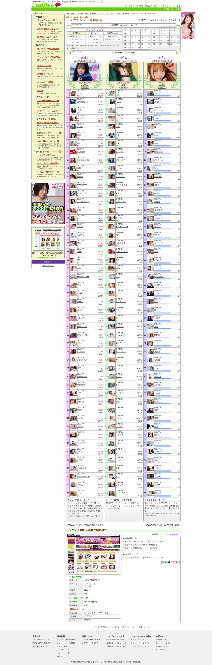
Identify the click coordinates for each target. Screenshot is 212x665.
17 (149, 41)
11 (129, 41)
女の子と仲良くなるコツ (48, 29)
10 (149, 37)
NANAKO (158, 152)
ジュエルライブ (94, 39)
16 (145, 41)
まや (156, 368)
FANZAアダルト (113, 33)
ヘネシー (120, 443)
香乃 (156, 301)
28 (139, 48)
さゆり (157, 351)
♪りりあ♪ (158, 385)
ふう (156, 135)
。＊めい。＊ (83, 201)
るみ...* (157, 226)
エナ (156, 343)
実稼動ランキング (45, 74)
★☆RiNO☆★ (83, 476)
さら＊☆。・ (160, 110)
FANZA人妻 (112, 36)
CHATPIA (76, 33)
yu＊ (79, 218)
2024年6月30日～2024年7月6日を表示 (162, 525)
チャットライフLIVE (112, 39)
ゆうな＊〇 (82, 193)
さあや (80, 126)
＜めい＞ (120, 285)
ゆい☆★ (81, 152)
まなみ (157, 393)
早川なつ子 (82, 385)
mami (118, 401)
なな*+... (119, 426)
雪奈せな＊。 (83, 102)
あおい (80, 426)
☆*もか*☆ (159, 218)
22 (142, 44)
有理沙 (80, 310)
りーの (80, 301)
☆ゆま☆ (158, 176)
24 (149, 44)
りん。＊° (158, 243)
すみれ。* (81, 293)
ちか (79, 143)
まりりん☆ (121, 351)
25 (129, 48)
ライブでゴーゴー (94, 42)
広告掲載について (162, 639)
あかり (80, 418)
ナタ (79, 493)
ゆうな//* (81, 443)
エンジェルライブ (76, 39)
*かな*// (157, 376)
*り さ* (157, 235)
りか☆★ (120, 435)
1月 (125, 30)
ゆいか (157, 435)
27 (135, 48)
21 (139, 44)
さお (79, 268)
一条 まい (82, 326)
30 (145, 48)
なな (118, 276)
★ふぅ (80, 93)
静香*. (79, 410)
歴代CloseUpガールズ (47, 37)
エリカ (157, 468)
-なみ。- (80, 110)
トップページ (161, 650)
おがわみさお (83, 160)
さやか (80, 451)
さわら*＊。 (121, 201)
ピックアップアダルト (47, 155)
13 (135, 41)
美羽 (79, 285)
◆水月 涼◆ (83, 276)
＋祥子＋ (158, 318)
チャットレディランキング (103, 13)
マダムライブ (76, 42)
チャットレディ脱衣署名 (48, 163)
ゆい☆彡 (81, 351)
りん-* (157, 460)
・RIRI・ (120, 210)
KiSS (118, 143)
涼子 (79, 368)
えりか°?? (120, 176)
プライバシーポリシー (129, 627)
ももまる (158, 268)
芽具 (79, 210)
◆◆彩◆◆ (82, 185)
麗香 (79, 135)
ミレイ (157, 118)
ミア (79, 393)
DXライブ (94, 33)
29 (142, 48)
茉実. (79, 251)
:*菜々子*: (81, 318)
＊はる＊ (120, 393)
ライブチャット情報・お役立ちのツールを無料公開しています (153, 6)
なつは (157, 360)
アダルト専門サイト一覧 (48, 172)
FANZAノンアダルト (76, 36)
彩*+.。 (157, 168)
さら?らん (158, 160)
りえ (118, 410)
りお (156, 426)
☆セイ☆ (158, 451)
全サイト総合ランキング (94, 30)
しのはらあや (122, 251)
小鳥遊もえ (82, 376)
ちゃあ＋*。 (121, 118)
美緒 (156, 410)
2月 (154, 30)
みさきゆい (82, 360)
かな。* (157, 260)
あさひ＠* (120, 485)
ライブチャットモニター (48, 111)
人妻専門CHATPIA (122, 13)
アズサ (157, 485)
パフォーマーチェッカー (48, 100)
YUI (78, 260)
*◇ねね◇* (120, 335)
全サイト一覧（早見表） (48, 122)
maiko (118, 268)
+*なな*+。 (159, 276)
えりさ (80, 460)
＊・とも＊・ (160, 443)
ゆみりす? (81, 468)
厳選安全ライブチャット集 (49, 133)
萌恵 (79, 243)
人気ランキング (44, 65)
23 (145, 44)
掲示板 (40, 90)
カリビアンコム (48, 266)
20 (135, 44)
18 (129, 44)
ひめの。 (120, 418)
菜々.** (119, 343)
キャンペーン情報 (45, 82)
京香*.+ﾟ (158, 102)
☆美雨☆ (158, 285)
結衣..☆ (80, 401)
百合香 (157, 201)
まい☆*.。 (158, 93)
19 (132, 44)
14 (139, 41)
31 (149, 48)
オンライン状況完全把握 (48, 49)
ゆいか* (157, 493)
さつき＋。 (82, 118)
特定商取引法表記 (162, 646)
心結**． (80, 235)
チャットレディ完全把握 (48, 57)
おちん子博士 (83, 335)
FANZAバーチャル (94, 36)
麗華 (156, 418)
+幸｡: (79, 343)
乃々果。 (158, 476)
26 (132, 48)
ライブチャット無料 (99, 662)
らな (156, 251)
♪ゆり (156, 185)
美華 (79, 168)
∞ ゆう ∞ (120, 326)
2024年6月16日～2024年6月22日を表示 (85, 525)
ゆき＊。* (158, 401)
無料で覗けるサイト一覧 (48, 141)
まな (156, 326)
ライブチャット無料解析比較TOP (78, 13)
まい (118, 476)
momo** (157, 335)
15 (142, 41)
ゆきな (80, 226)
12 (132, 41)
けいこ (119, 368)
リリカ (80, 176)
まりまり (158, 210)
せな (156, 143)
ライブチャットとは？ (47, 20)
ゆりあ (80, 485)
